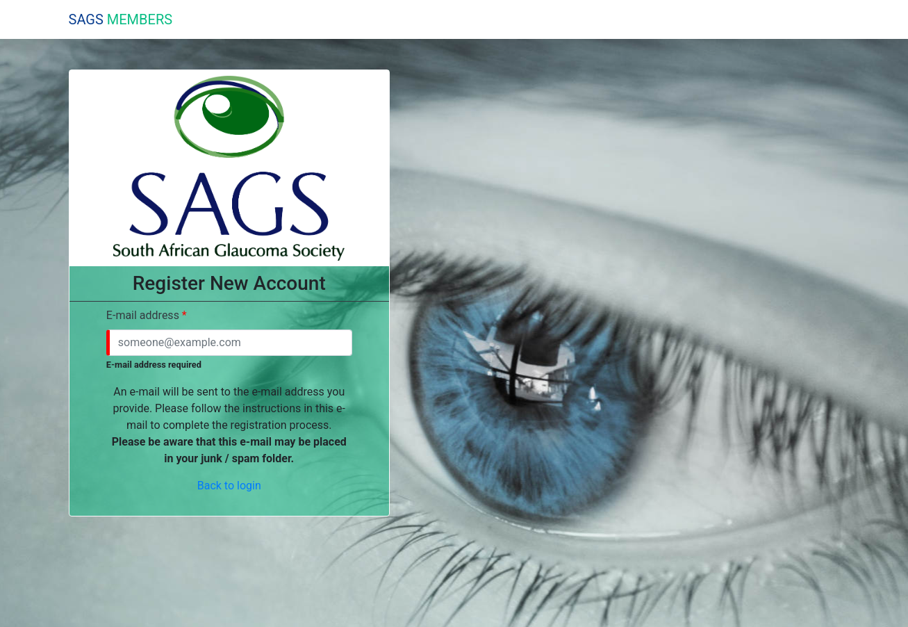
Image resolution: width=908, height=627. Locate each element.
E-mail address (142, 315)
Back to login (229, 485)
